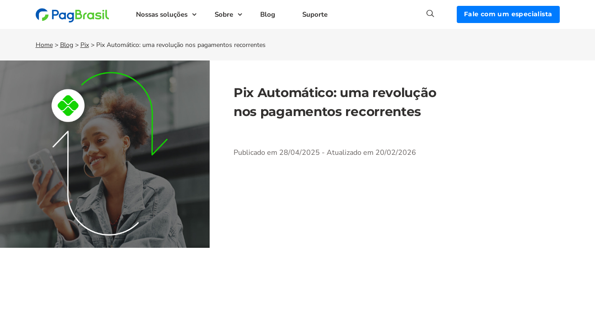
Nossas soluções (161, 14)
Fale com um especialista (508, 14)
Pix (84, 45)
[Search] (441, 13)
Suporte (315, 14)
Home (44, 45)
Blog (267, 14)
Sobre (224, 14)
